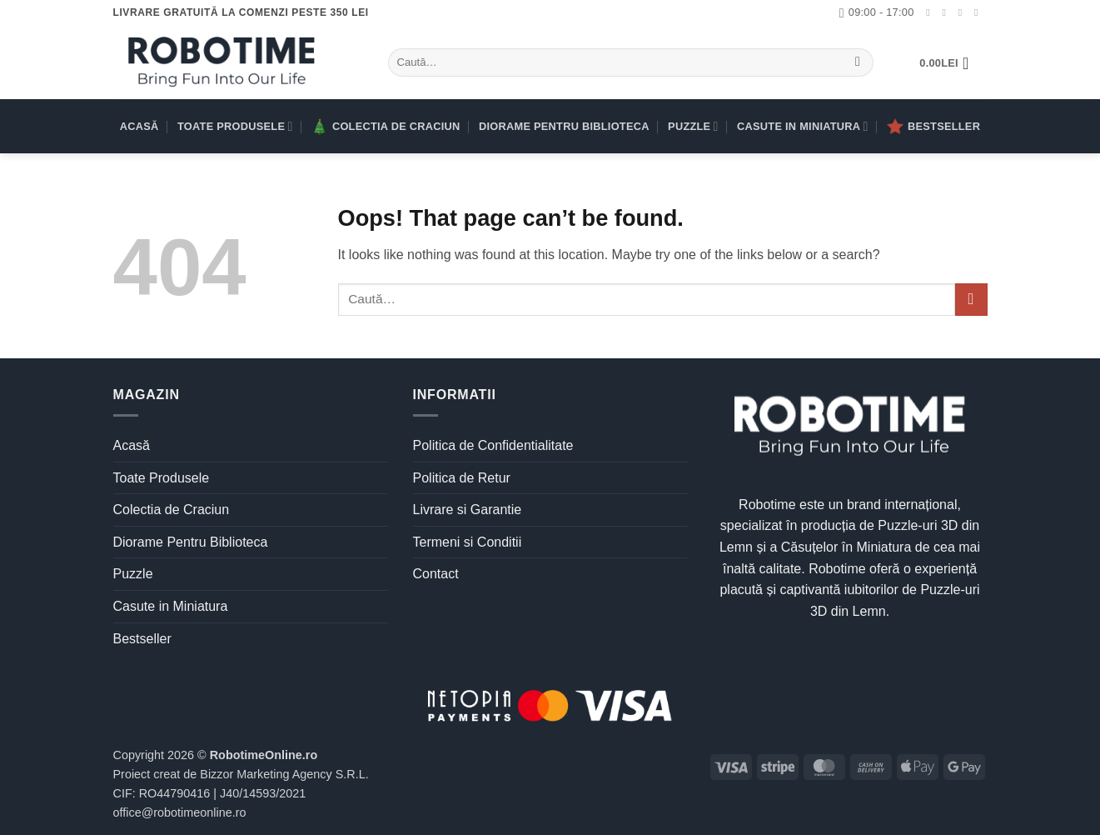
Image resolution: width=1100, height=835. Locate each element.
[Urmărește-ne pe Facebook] (931, 12)
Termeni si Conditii (467, 542)
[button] (950, 63)
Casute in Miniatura (803, 126)
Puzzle (693, 126)
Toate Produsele (235, 126)
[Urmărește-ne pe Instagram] (948, 12)
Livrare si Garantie (467, 509)
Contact (436, 574)
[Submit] (858, 62)
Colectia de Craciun (385, 126)
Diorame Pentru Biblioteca (564, 126)
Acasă (139, 126)
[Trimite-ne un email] (979, 12)
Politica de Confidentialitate (493, 445)
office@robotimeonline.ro (179, 812)
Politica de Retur (461, 478)
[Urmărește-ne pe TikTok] (963, 12)
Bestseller (933, 126)
